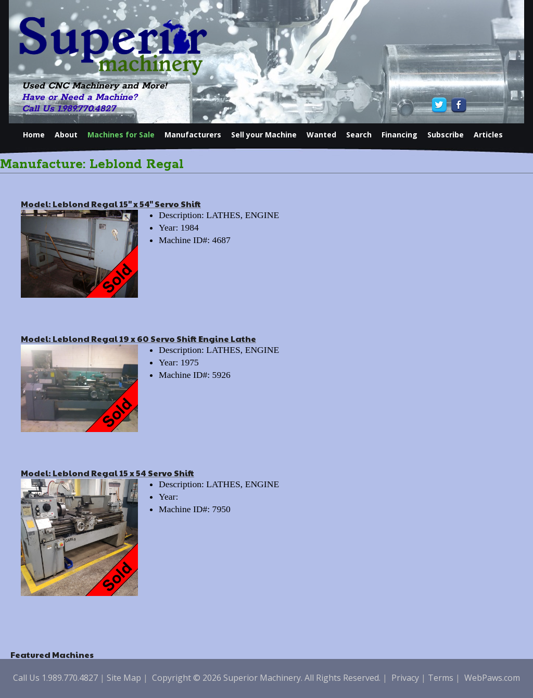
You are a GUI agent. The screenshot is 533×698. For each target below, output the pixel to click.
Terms (440, 677)
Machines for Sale (121, 134)
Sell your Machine (264, 134)
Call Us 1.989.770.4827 (69, 109)
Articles (488, 134)
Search (359, 134)
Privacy (405, 677)
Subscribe (445, 134)
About (66, 134)
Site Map (124, 677)
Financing (399, 134)
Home (34, 134)
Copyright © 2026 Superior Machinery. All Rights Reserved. (266, 677)
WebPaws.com (492, 677)
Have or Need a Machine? (79, 97)
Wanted (321, 134)
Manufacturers (192, 134)
